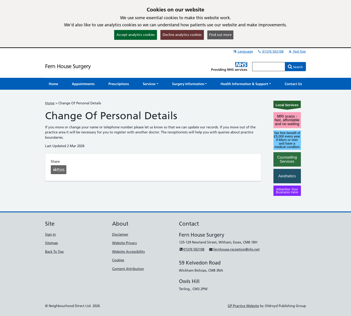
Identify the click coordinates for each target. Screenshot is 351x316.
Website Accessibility (128, 251)
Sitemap (51, 243)
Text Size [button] (297, 51)
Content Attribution (128, 269)
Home (49, 103)
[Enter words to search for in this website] (268, 66)
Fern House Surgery (68, 66)
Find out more (220, 34)
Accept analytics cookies (135, 34)
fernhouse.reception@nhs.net (234, 249)
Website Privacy (124, 243)
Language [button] (243, 51)
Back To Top (54, 251)
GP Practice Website (243, 306)
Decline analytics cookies (182, 34)
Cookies (118, 260)
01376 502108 (270, 51)
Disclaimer (120, 234)
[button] (150, 84)
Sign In (50, 234)
